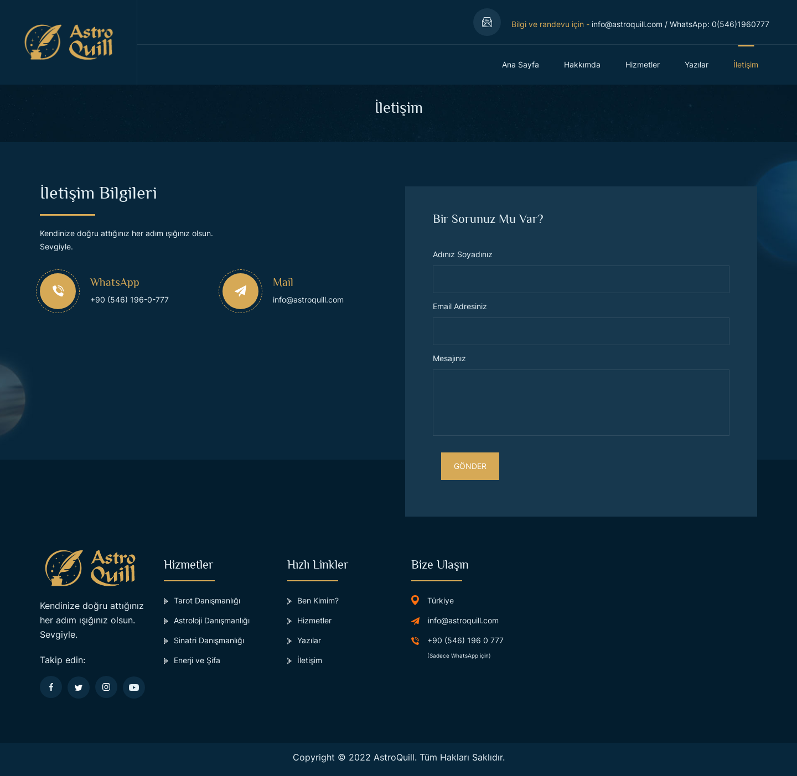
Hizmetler (642, 64)
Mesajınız (449, 358)
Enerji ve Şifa (192, 660)
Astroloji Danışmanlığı (207, 620)
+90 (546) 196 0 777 (465, 640)
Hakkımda (582, 64)
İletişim (745, 64)
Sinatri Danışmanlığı (204, 640)
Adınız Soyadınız (463, 254)
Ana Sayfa (520, 64)
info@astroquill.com (627, 24)
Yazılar (696, 64)
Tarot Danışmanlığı (202, 600)
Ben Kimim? (313, 600)
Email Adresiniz (460, 306)
